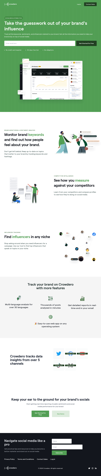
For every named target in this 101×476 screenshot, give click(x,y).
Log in (79, 4)
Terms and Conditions (25, 459)
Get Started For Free (86, 43)
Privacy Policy (9, 459)
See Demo (60, 414)
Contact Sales (90, 4)
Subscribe (59, 453)
